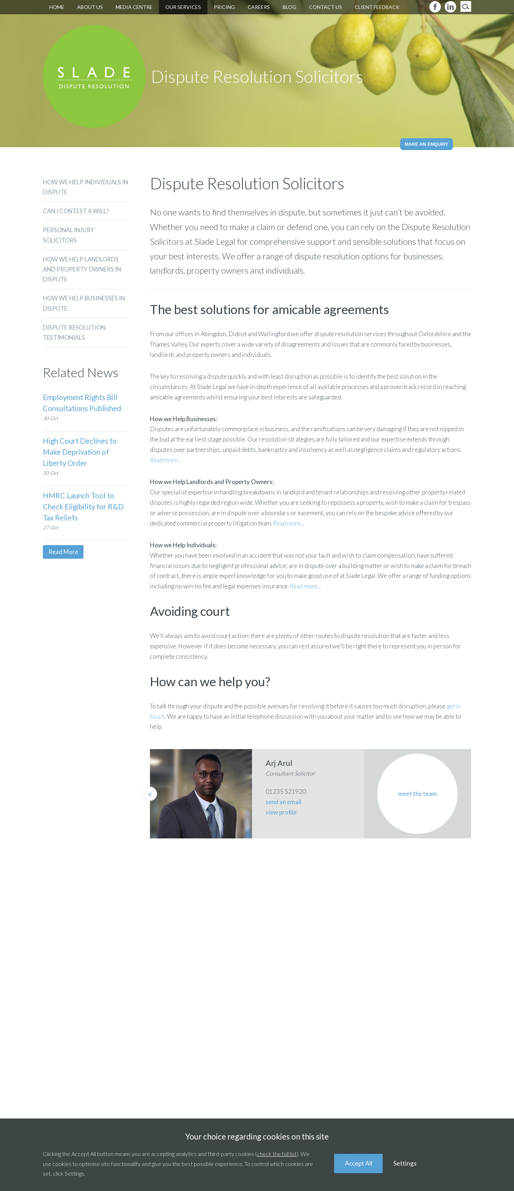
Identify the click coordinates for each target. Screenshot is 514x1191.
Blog (289, 7)
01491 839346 (432, 993)
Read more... (165, 460)
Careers (259, 7)
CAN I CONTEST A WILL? (77, 211)
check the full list (277, 1153)
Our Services (183, 7)
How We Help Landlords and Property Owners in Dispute (83, 271)
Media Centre (134, 7)
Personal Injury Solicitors (69, 236)
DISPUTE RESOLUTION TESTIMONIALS (75, 335)
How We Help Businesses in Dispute (85, 305)
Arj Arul (279, 763)
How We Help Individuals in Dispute (83, 187)
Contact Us (325, 7)
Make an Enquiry (427, 144)
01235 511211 (277, 993)
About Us (90, 7)
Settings (406, 1163)
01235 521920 (140, 993)
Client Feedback (377, 7)
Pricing (224, 7)
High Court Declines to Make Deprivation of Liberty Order (81, 454)
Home (56, 7)
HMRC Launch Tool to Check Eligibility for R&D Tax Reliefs (84, 509)
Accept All (359, 1163)
